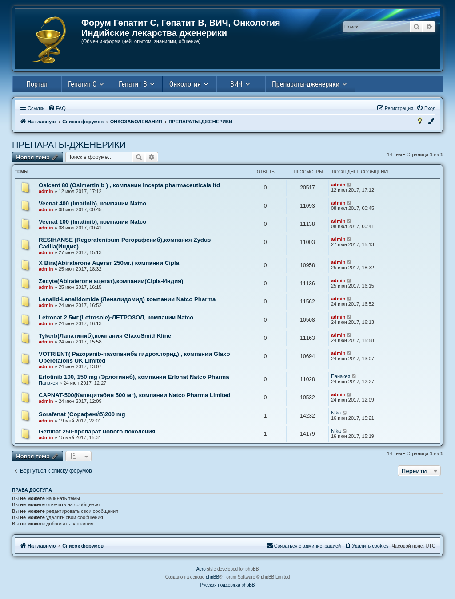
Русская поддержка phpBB (227, 585)
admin (46, 191)
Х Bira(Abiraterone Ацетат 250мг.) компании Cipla (109, 263)
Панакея (48, 383)
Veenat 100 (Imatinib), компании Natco (92, 221)
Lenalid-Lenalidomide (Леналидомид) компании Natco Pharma (127, 299)
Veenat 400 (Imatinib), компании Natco (92, 203)
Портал (37, 84)
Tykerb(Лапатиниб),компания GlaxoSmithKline (105, 335)
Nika (336, 412)
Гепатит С (82, 84)
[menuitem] (57, 108)
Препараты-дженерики (305, 84)
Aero (201, 569)
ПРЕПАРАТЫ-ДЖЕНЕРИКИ (69, 145)
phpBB (212, 577)
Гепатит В (133, 84)
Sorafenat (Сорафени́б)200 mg (82, 414)
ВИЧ (236, 84)
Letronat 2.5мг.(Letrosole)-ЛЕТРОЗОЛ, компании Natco (116, 317)
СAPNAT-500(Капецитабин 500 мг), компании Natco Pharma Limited (135, 395)
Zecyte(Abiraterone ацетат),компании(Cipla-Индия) (111, 281)
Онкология (185, 84)
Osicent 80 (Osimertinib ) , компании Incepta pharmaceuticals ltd (129, 185)
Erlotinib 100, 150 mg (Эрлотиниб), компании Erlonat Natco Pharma (134, 377)
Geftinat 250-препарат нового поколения (97, 431)
